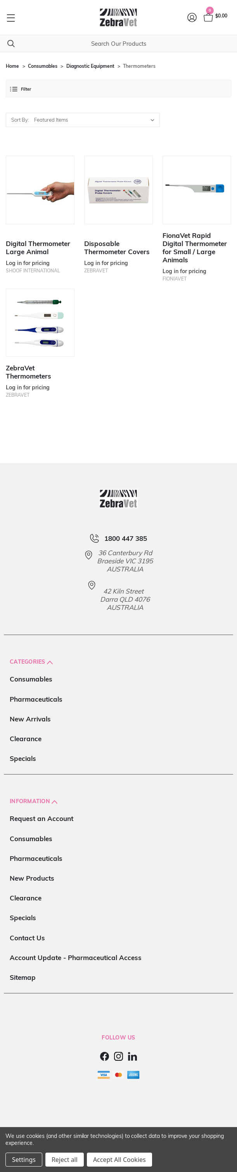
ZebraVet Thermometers (28, 372)
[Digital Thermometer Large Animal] (40, 190)
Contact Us (27, 938)
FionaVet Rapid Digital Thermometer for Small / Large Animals (195, 247)
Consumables (31, 679)
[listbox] (96, 120)
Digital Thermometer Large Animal (38, 247)
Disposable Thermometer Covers (117, 247)
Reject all (65, 1159)
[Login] (192, 17)
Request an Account (41, 818)
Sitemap (23, 977)
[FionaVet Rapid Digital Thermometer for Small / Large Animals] (197, 190)
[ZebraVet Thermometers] (40, 323)
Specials (23, 758)
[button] (118, 88)
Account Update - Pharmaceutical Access (76, 957)
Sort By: (20, 120)
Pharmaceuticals (36, 699)
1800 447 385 (125, 538)
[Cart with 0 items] (214, 17)
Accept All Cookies (119, 1159)
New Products (32, 878)
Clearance (26, 739)
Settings (24, 1159)
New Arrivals (30, 719)
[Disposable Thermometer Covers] (118, 190)
